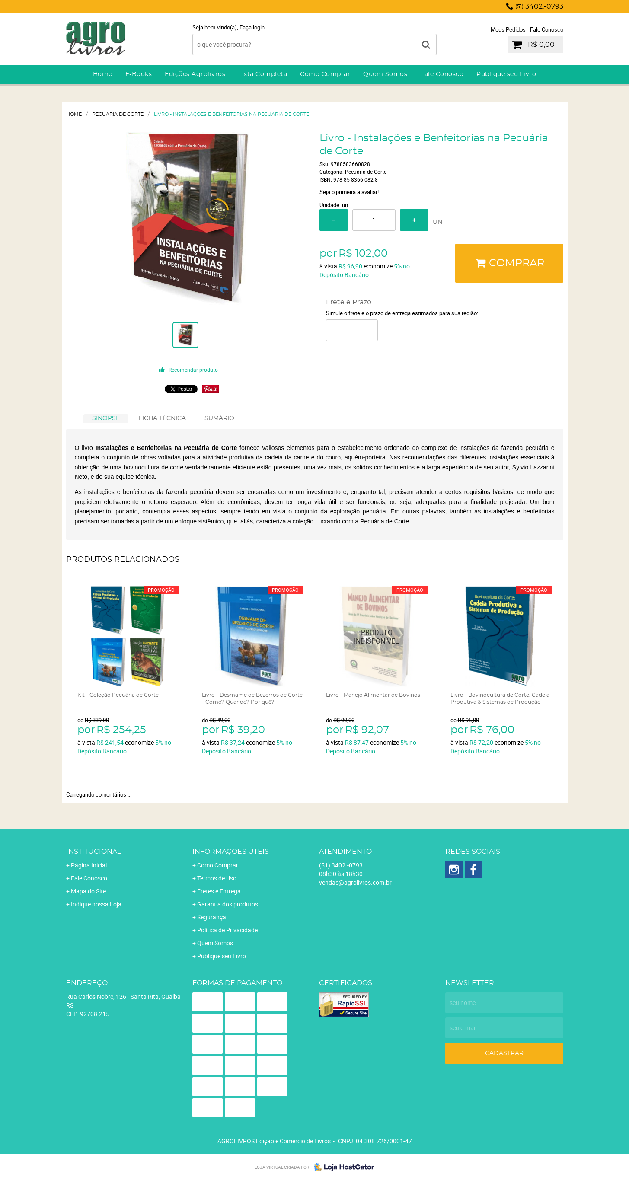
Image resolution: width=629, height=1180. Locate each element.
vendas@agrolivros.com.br (355, 882)
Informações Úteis (230, 851)
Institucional (93, 851)
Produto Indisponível (377, 637)
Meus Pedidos (508, 29)
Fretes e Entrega (219, 891)
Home (102, 74)
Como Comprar (325, 74)
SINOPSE (106, 418)
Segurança (211, 917)
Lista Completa (262, 74)
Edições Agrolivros (195, 74)
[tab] (105, 418)
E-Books (138, 74)
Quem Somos (385, 74)
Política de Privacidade (227, 930)
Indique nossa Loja (96, 904)
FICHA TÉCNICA (162, 418)
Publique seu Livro (506, 74)
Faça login (252, 27)
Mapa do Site (88, 891)
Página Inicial (89, 865)
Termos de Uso (216, 878)
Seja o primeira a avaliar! (349, 192)
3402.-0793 (539, 6)
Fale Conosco (546, 29)
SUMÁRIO (219, 418)
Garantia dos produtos (227, 904)
